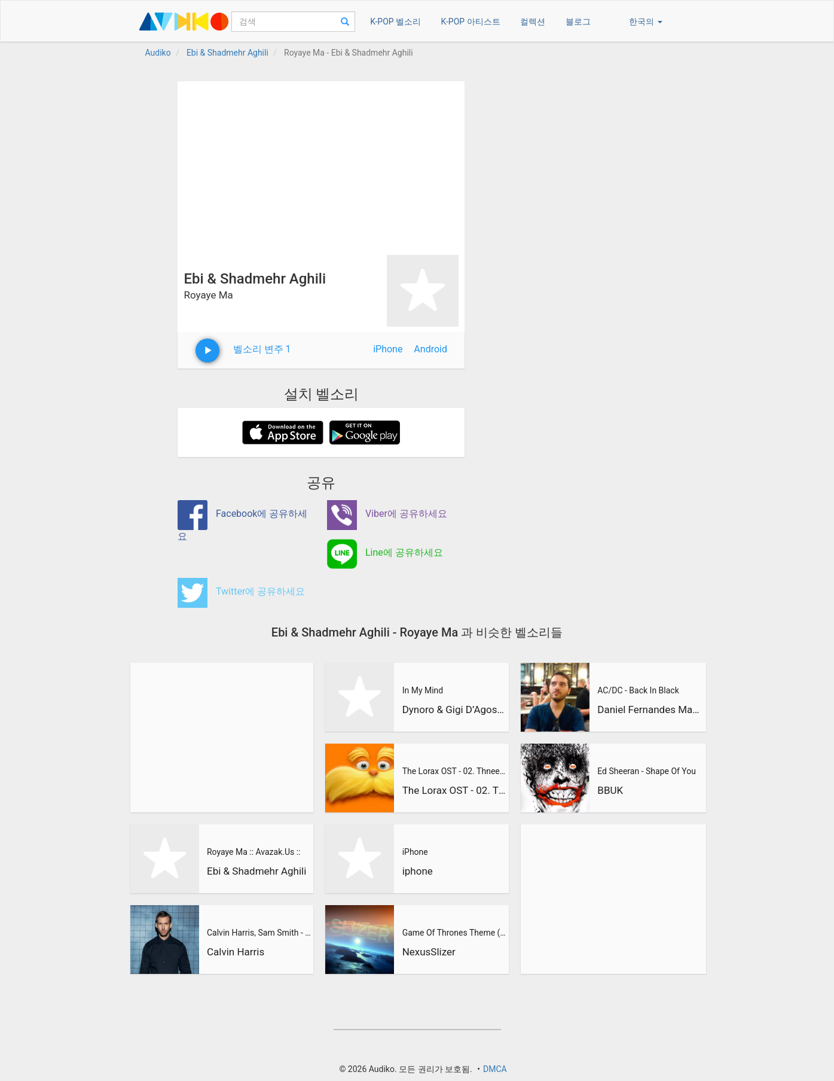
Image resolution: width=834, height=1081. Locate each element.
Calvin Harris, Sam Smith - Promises (259, 932)
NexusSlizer (429, 952)
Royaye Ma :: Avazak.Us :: (254, 852)
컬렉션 (532, 21)
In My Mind (423, 690)
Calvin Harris (235, 952)
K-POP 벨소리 (395, 21)
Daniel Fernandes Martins (649, 709)
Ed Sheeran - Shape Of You (646, 771)
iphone (417, 871)
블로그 (578, 21)
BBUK (610, 790)
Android (430, 349)
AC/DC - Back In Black (638, 690)
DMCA (495, 1069)
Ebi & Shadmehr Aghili (256, 871)
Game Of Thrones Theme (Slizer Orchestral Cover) (454, 932)
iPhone (387, 349)
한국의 (645, 21)
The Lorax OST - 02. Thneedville (454, 771)
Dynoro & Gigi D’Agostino (454, 709)
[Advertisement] (321, 165)
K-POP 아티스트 (470, 21)
